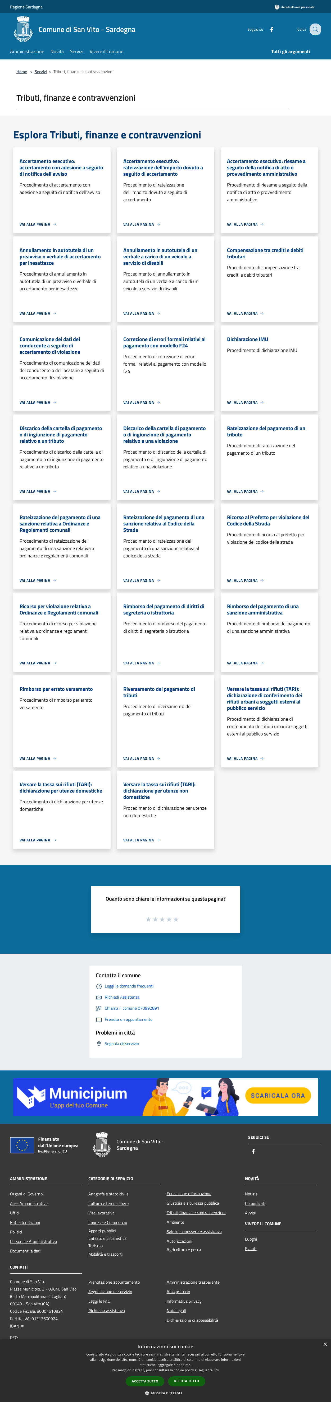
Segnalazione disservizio (110, 1291)
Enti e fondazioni (25, 1222)
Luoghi (251, 1239)
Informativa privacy (184, 1301)
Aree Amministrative (29, 1203)
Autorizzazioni (179, 1241)
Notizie (251, 1194)
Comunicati (255, 1203)
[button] (165, 1393)
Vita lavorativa (101, 1213)
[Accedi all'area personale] (294, 7)
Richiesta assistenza (106, 1310)
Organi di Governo (26, 1194)
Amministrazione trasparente (193, 1282)
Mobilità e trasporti (105, 1254)
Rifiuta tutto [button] (186, 1381)
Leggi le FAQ (99, 1301)
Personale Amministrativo (33, 1241)
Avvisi (250, 1213)
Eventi (251, 1248)
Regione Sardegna (26, 7)
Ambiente (175, 1222)
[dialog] (165, 1370)
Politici (16, 1232)
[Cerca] (315, 29)
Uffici (14, 1213)
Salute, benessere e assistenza (194, 1231)
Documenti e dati (25, 1251)
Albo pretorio (178, 1291)
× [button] (325, 1345)
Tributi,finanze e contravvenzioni (196, 1212)
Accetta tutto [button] (145, 1381)
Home (21, 71)
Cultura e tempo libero (108, 1203)
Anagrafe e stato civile (108, 1194)
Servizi (41, 71)
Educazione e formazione (189, 1193)
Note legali (176, 1310)
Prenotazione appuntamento (114, 1282)
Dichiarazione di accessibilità (192, 1320)
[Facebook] (267, 29)
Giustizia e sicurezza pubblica (193, 1203)
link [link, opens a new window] (216, 1370)
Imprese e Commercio (107, 1222)
